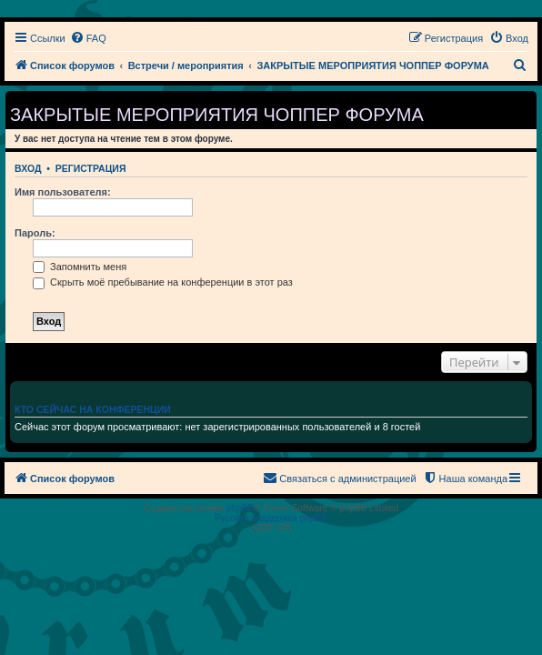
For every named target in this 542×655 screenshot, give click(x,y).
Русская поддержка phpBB (270, 518)
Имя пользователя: (63, 191)
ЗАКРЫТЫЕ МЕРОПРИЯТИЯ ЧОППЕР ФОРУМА (217, 115)
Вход (28, 168)
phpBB (240, 508)
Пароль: (35, 232)
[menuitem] (88, 38)
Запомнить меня (79, 266)
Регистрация (90, 168)
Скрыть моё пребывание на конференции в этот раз (163, 282)
